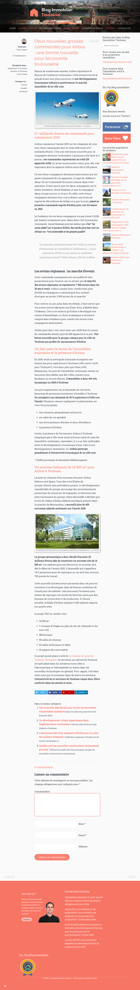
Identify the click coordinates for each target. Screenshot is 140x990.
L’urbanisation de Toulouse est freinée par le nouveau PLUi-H (116, 213)
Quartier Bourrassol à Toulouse (117, 170)
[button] (4, 986)
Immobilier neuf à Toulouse (50, 28)
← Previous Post (8, 877)
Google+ (24, 88)
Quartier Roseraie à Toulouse (120, 236)
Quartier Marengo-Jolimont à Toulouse (120, 260)
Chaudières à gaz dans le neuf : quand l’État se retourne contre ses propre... (117, 158)
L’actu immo (110, 28)
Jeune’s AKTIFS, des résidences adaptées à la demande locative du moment (82, 943)
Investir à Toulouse (71, 28)
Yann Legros (22, 49)
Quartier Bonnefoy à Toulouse (120, 201)
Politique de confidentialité (85, 978)
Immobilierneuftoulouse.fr (117, 78)
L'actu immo (22, 74)
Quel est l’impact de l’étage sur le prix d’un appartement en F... (115, 181)
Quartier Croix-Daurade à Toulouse (121, 191)
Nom (82, 823)
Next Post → (133, 877)
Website (83, 846)
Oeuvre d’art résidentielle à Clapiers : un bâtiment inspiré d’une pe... (116, 248)
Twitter (24, 85)
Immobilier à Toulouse (27, 28)
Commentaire (42, 791)
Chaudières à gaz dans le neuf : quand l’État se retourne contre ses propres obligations (84, 900)
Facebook (23, 91)
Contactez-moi (124, 28)
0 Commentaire (19, 55)
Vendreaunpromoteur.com (117, 61)
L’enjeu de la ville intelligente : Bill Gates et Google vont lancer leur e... (116, 226)
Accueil (13, 28)
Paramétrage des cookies (61, 978)
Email (83, 835)
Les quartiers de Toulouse (92, 28)
